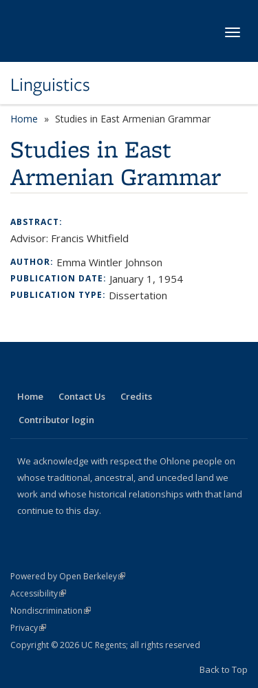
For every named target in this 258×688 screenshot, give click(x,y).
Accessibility (38, 593)
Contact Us (81, 396)
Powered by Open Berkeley (67, 576)
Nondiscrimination (50, 610)
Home (24, 118)
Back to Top (224, 669)
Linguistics (50, 84)
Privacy (28, 628)
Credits (136, 396)
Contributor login (56, 419)
